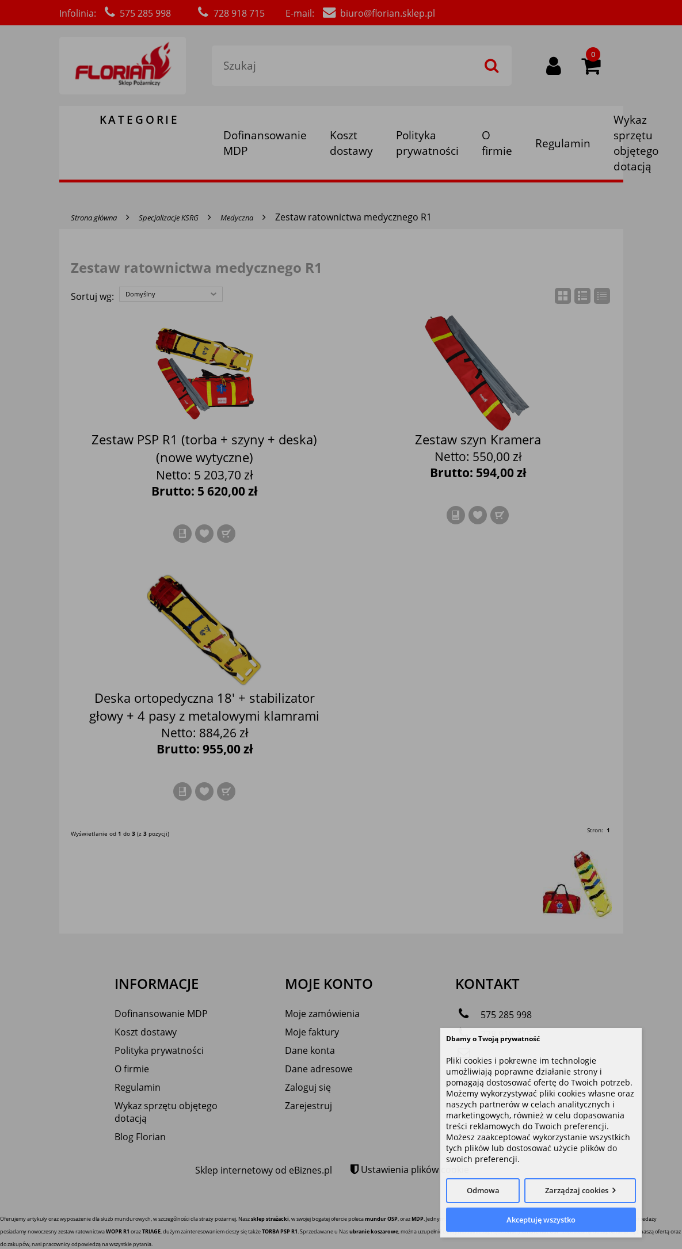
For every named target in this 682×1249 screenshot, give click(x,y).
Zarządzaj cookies (576, 1190)
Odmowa (483, 1190)
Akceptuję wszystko (541, 1219)
